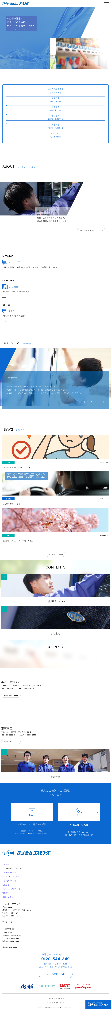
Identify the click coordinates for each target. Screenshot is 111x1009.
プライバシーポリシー (55, 998)
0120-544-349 (55, 958)
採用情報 (6, 893)
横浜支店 (55, 117)
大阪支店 (55, 126)
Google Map (9, 921)
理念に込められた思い (92, 231)
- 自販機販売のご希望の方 (12, 868)
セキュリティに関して (55, 1002)
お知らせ (6, 885)
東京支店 (55, 100)
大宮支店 (55, 109)
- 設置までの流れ (9, 872)
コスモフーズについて (11, 889)
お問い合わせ (55, 974)
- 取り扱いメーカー (10, 880)
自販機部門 (6, 864)
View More (94, 402)
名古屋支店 (55, 135)
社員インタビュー (9, 897)
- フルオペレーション (11, 876)
